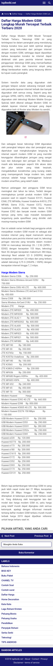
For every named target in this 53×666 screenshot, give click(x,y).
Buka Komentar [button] (26, 552)
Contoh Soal (7, 585)
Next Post (9, 536)
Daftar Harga (7, 594)
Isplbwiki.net (8, 2)
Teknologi (6, 637)
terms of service (32, 663)
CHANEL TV (7, 580)
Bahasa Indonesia (10, 566)
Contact (35, 659)
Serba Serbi (7, 632)
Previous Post (41, 536)
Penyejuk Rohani (9, 628)
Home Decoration (10, 599)
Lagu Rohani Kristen (11, 609)
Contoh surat (7, 590)
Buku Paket (7, 575)
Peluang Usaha (9, 618)
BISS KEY (6, 571)
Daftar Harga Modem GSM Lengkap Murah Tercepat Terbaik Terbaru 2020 (26, 24)
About (27, 659)
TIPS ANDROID (9, 642)
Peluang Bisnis (8, 613)
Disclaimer (18, 663)
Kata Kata (6, 604)
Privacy (44, 659)
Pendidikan (7, 623)
